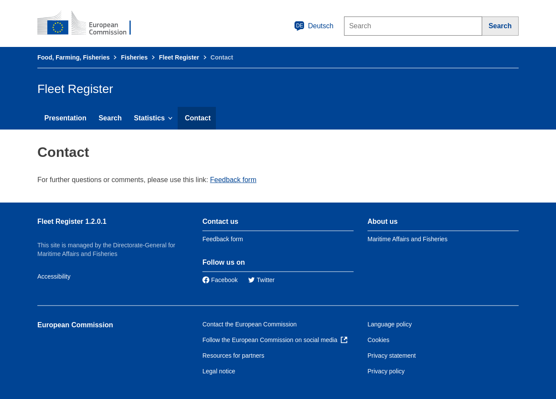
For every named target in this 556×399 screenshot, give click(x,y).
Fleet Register (179, 57)
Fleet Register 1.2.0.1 (71, 221)
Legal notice (218, 371)
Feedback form (233, 179)
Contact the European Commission (249, 324)
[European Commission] (89, 23)
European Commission (75, 325)
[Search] (500, 26)
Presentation (65, 118)
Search (110, 118)
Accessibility (53, 276)
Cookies (378, 339)
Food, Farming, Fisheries (73, 57)
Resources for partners (233, 355)
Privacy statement (391, 355)
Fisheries (134, 57)
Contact (198, 118)
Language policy (389, 324)
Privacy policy (386, 371)
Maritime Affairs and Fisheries (407, 239)
